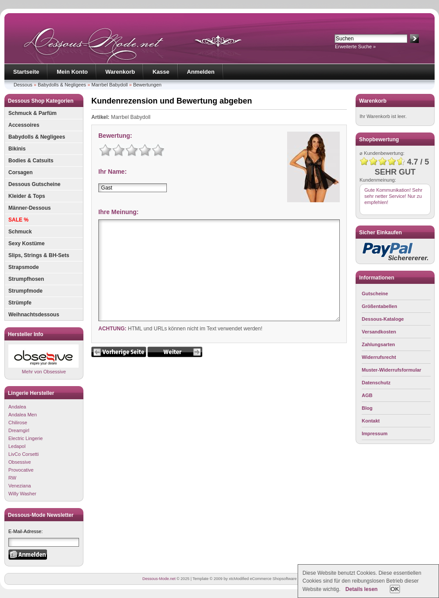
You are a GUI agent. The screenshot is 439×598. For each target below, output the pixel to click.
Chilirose (17, 422)
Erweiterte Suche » (355, 46)
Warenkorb (120, 71)
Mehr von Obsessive (43, 359)
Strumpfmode (25, 291)
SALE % (18, 220)
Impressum (375, 433)
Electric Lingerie (25, 438)
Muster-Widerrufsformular (391, 369)
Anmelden (201, 71)
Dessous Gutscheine (34, 184)
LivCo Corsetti (23, 454)
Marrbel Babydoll (109, 84)
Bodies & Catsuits (31, 161)
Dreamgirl (18, 430)
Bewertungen (147, 84)
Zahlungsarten (378, 344)
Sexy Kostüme (26, 243)
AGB (367, 395)
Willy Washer (22, 493)
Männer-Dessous (29, 208)
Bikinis (16, 149)
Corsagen (20, 172)
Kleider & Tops (26, 196)
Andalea (17, 406)
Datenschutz (376, 382)
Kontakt (371, 420)
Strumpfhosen (26, 279)
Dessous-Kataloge (383, 319)
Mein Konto (72, 71)
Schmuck (20, 232)
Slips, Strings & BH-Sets (38, 255)
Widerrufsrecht (379, 357)
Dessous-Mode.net (159, 579)
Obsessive (19, 462)
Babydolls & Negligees (62, 84)
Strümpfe (20, 303)
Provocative (20, 470)
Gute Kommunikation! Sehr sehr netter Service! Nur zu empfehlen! (393, 196)
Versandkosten (379, 331)
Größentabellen (379, 306)
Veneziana (19, 485)
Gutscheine (375, 293)
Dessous (23, 84)
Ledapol (16, 446)
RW (12, 477)
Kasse (160, 71)
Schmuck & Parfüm (32, 113)
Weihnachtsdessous (33, 315)
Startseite (26, 71)
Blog (367, 408)
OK (395, 589)
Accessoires (24, 125)
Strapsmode (23, 267)
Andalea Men (22, 414)
